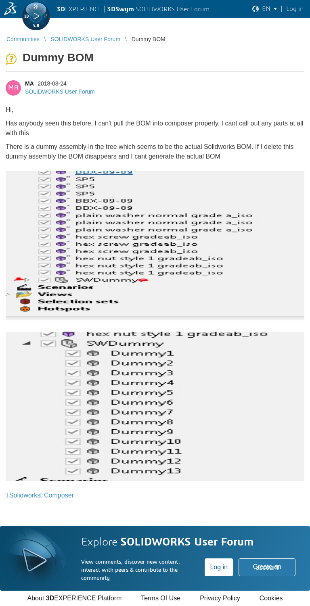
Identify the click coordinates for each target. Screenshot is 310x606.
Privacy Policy (220, 598)
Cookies (271, 598)
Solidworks (24, 495)
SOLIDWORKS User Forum (60, 91)
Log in (219, 567)
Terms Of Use (160, 598)
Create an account (267, 567)
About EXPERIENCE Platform (74, 598)
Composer (59, 495)
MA (29, 83)
